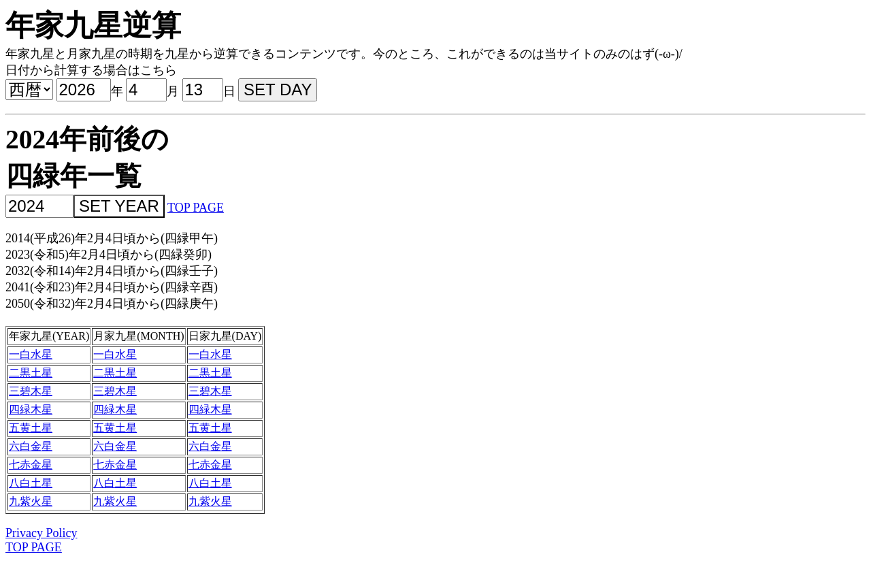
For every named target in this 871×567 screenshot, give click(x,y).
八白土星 (30, 483)
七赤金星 (30, 464)
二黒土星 (30, 372)
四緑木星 (30, 409)
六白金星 (30, 446)
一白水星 (30, 354)
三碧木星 (30, 391)
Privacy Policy (41, 533)
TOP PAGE (195, 207)
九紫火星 (30, 501)
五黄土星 (30, 428)
